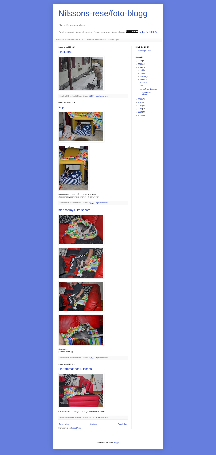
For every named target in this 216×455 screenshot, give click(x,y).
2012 (140, 102)
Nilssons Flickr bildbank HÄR (69, 39)
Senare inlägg (64, 424)
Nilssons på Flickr (144, 51)
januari (142, 80)
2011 (140, 106)
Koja (61, 107)
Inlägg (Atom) (76, 428)
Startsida (93, 424)
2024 (140, 61)
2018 (140, 64)
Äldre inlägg (122, 424)
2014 (140, 67)
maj (141, 70)
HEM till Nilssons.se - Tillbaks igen (103, 39)
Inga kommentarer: (102, 96)
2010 (140, 109)
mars (142, 73)
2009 (140, 112)
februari (143, 77)
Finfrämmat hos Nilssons (75, 369)
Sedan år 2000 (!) (148, 32)
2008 (140, 115)
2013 (140, 99)
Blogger (116, 443)
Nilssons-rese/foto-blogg (103, 13)
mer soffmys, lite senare (74, 210)
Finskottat (64, 52)
